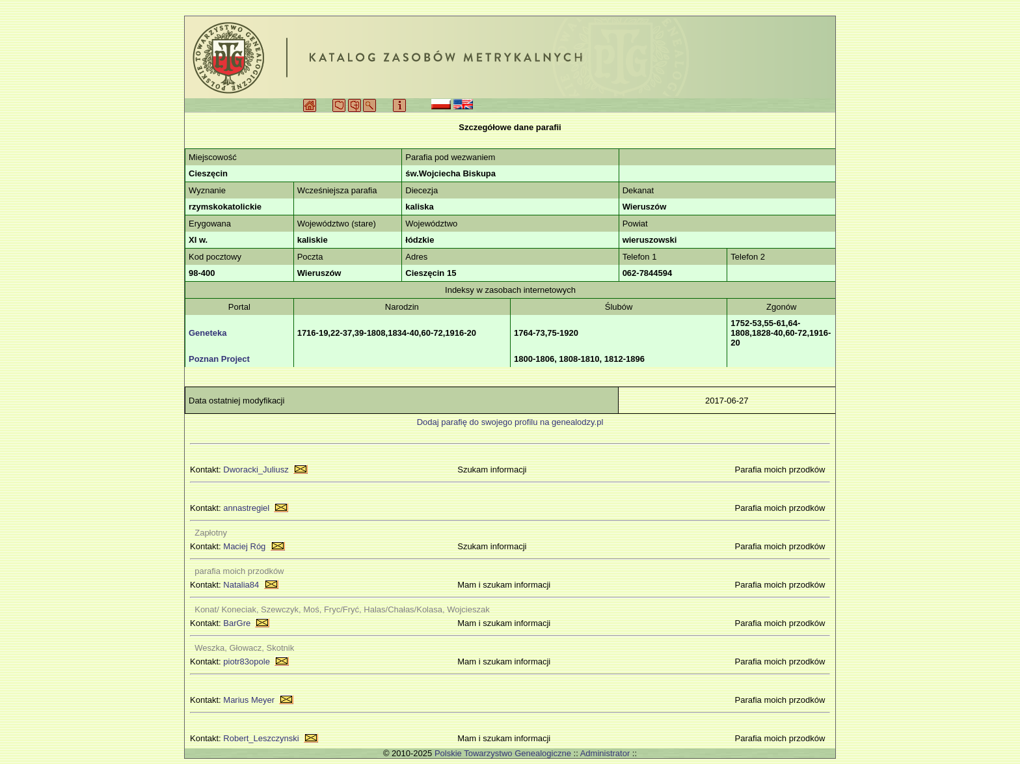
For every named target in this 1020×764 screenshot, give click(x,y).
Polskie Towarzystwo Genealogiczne (503, 753)
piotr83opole (246, 661)
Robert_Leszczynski (261, 738)
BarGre (236, 623)
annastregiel (246, 508)
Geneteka (208, 333)
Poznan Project (219, 359)
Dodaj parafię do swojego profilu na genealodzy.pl (510, 422)
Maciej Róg (244, 546)
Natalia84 (241, 585)
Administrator (605, 753)
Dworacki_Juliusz (255, 469)
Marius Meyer (249, 700)
